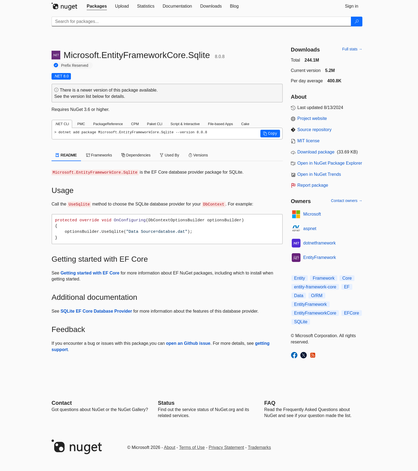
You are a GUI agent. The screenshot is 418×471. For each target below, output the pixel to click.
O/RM (317, 295)
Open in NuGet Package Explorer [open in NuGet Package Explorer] (329, 163)
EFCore (351, 313)
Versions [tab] (198, 155)
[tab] (97, 6)
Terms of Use (192, 447)
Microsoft (312, 214)
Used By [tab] (169, 155)
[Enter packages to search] (201, 21)
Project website (312, 118)
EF (347, 287)
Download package (316, 152)
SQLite (301, 321)
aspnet (309, 228)
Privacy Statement (226, 447)
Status (166, 403)
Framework (324, 278)
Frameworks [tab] (99, 155)
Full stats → (352, 49)
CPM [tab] (135, 124)
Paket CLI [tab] (154, 124)
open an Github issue (188, 343)
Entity (299, 278)
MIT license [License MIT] (308, 140)
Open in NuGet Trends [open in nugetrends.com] (319, 174)
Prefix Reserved (74, 65)
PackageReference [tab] (108, 124)
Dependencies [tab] (136, 155)
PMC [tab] (81, 124)
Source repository (314, 129)
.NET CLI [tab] (62, 124)
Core (347, 278)
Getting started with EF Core (90, 273)
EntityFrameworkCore (315, 313)
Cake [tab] (245, 124)
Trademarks (259, 447)
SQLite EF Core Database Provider (96, 311)
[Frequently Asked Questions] (269, 403)
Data (298, 295)
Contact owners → (346, 200)
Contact (62, 403)
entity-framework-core (315, 287)
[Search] (356, 21)
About (169, 447)
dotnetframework (319, 243)
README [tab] (66, 155)
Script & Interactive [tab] (185, 124)
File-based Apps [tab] (220, 124)
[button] (270, 133)
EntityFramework (319, 257)
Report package (312, 185)
